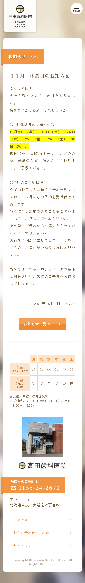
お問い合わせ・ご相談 (31, 532)
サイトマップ (24, 545)
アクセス (20, 519)
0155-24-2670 (39, 487)
